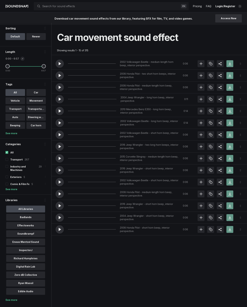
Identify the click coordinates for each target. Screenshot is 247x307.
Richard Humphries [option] (26, 260)
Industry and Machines (18, 170)
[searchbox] (111, 6)
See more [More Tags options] (11, 135)
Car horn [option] (36, 127)
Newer (36, 38)
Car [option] (36, 94)
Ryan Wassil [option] (25, 284)
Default (15, 38)
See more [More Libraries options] (11, 301)
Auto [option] (15, 119)
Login (219, 6)
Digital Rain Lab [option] (25, 268)
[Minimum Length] (7, 68)
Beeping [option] (15, 127)
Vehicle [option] (15, 102)
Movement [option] (36, 102)
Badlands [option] (26, 219)
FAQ (208, 6)
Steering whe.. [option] (36, 119)
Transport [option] (15, 110)
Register (229, 6)
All (12, 154)
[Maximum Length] (44, 68)
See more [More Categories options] (11, 191)
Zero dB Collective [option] (25, 276)
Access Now (228, 18)
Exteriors (16, 178)
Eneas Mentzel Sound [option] (25, 243)
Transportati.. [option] (36, 110)
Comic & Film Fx (20, 185)
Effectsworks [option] (25, 227)
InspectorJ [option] (25, 252)
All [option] (15, 94)
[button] (60, 64)
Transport (16, 161)
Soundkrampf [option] (25, 235)
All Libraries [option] (25, 210)
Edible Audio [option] (25, 293)
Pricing (197, 6)
